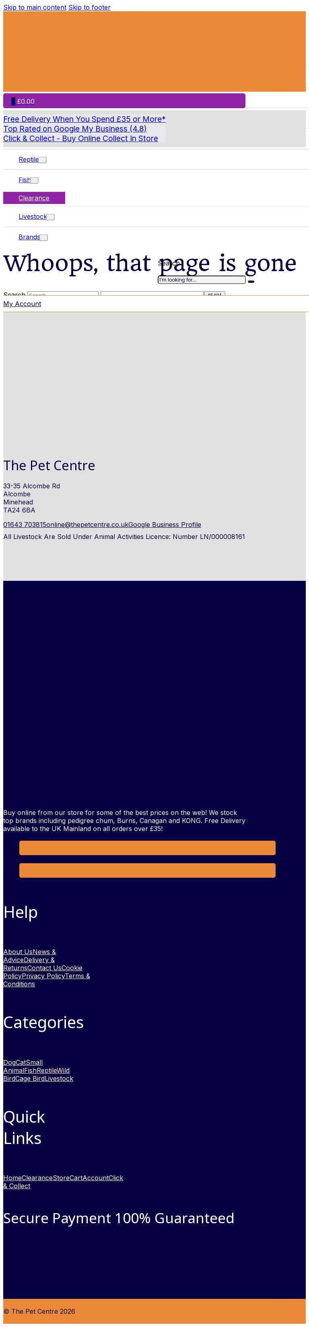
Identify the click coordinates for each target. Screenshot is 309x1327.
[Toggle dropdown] (42, 160)
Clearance (34, 198)
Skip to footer (89, 7)
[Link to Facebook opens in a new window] (25, 850)
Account (95, 1178)
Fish (25, 180)
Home (12, 1178)
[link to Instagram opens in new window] (25, 872)
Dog (9, 1062)
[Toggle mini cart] (23, 101)
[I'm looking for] (251, 281)
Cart (76, 1178)
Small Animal (23, 1066)
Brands (29, 237)
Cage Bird (30, 1078)
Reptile (29, 159)
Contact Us (44, 968)
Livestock (33, 216)
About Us (18, 952)
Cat (21, 1062)
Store (61, 1178)
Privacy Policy (43, 976)
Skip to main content (34, 7)
